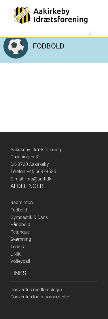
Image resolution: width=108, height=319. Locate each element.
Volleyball (20, 261)
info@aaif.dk (38, 179)
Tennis (17, 246)
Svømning (20, 239)
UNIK (15, 254)
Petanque (20, 232)
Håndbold (20, 224)
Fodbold (18, 210)
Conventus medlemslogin (36, 289)
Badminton (21, 202)
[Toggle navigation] (89, 33)
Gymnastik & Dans (29, 217)
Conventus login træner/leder (39, 296)
